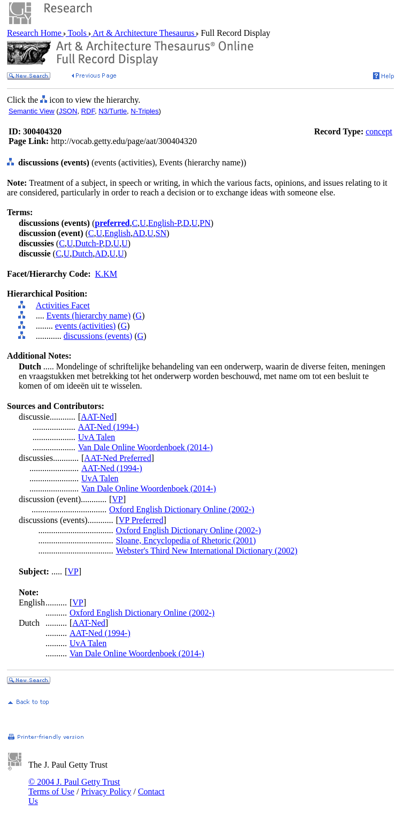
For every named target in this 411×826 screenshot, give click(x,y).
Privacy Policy (106, 791)
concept (379, 131)
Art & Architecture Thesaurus (143, 32)
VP (117, 499)
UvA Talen (96, 437)
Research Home (35, 32)
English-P (164, 223)
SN (161, 233)
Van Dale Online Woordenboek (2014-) (145, 447)
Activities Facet (63, 305)
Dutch (82, 253)
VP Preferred (141, 520)
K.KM (106, 273)
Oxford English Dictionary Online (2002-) (181, 509)
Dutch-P (89, 243)
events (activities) (85, 325)
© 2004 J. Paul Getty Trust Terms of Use (74, 786)
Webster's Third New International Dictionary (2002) (206, 550)
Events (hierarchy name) (89, 315)
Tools (77, 32)
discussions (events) (98, 335)
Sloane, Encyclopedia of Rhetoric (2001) (186, 540)
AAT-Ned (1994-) (108, 426)
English (117, 233)
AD (139, 233)
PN (205, 223)
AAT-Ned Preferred (117, 458)
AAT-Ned (97, 416)
